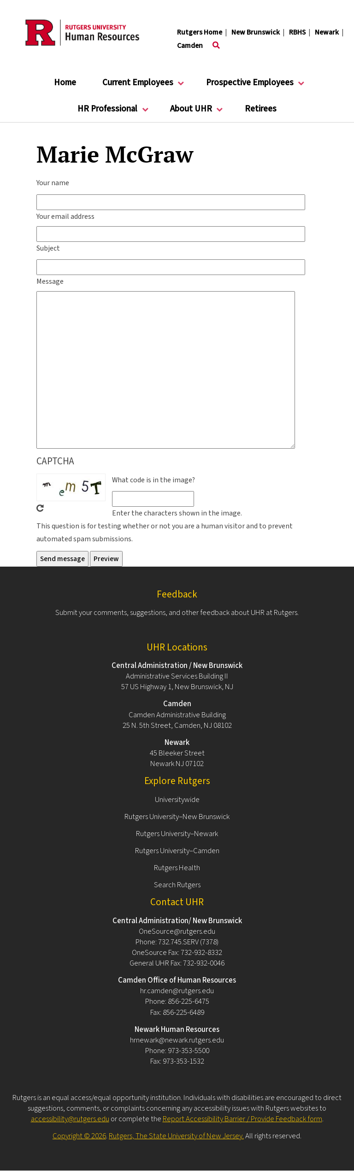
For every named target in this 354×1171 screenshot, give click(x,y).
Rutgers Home (199, 32)
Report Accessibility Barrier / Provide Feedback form (242, 1118)
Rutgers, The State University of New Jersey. (176, 1136)
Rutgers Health (177, 867)
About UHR (191, 113)
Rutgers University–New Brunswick (177, 816)
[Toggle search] (216, 46)
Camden (190, 46)
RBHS (297, 32)
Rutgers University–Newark (177, 833)
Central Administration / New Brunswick (177, 665)
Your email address (65, 216)
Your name (52, 183)
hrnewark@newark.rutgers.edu (177, 1040)
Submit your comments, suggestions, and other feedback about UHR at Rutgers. (177, 612)
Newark (327, 32)
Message (50, 281)
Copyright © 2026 (79, 1136)
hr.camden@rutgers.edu (177, 990)
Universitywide (177, 799)
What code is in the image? (153, 480)
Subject (48, 248)
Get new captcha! (40, 508)
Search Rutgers (177, 884)
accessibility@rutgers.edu (70, 1118)
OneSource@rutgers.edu (177, 931)
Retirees (261, 109)
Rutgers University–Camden (177, 850)
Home (65, 82)
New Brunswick (255, 32)
